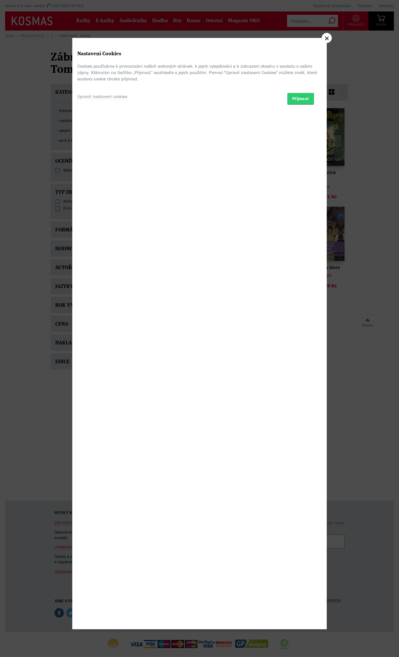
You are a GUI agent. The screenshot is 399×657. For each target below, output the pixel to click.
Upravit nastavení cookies (102, 356)
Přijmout (300, 358)
